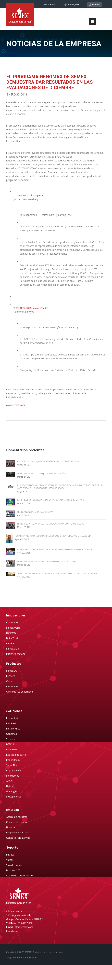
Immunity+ (12, 622)
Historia (10, 827)
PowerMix (11, 749)
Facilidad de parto (16, 754)
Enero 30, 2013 (17, 94)
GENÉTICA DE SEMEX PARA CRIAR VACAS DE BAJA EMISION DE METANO (50, 500)
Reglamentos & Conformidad (22, 957)
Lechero (10, 676)
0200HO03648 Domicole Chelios (30, 308)
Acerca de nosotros (16, 816)
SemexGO (11, 670)
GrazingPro (12, 791)
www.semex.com (15, 405)
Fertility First (13, 728)
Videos (10, 859)
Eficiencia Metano (16, 653)
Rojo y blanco (13, 770)
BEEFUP (10, 744)
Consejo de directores (18, 822)
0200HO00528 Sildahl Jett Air (29, 195)
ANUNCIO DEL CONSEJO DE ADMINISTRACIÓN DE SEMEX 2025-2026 (49, 461)
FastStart (11, 723)
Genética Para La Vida (18, 837)
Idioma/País (72, 4)
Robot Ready (13, 760)
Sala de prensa (14, 865)
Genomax (11, 733)
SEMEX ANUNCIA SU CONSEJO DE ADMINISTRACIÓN (41, 473)
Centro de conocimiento (19, 875)
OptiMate (11, 633)
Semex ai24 (12, 648)
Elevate (10, 643)
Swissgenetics (13, 796)
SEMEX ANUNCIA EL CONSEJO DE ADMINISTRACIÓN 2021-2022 (46, 561)
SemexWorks (13, 627)
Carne (9, 681)
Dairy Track (12, 638)
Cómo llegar (12, 931)
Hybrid (10, 786)
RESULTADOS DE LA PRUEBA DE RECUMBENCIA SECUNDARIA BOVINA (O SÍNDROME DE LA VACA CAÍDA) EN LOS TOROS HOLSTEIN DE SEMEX (59, 487)
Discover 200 (13, 870)
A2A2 (9, 780)
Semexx (10, 739)
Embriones (12, 686)
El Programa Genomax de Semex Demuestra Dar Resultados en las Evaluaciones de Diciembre (49, 82)
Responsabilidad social (18, 832)
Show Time (12, 765)
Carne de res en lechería (19, 691)
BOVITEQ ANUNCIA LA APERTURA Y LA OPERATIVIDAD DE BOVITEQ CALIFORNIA (54, 549)
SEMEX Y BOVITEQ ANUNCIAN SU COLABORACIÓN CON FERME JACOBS (50, 523)
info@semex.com (23, 927)
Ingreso (94, 4)
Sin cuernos (12, 775)
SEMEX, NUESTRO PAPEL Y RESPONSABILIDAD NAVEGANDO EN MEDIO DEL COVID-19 (57, 573)
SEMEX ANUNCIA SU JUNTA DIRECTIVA (35, 512)
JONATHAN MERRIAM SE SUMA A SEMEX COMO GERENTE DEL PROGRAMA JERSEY (53, 535)
